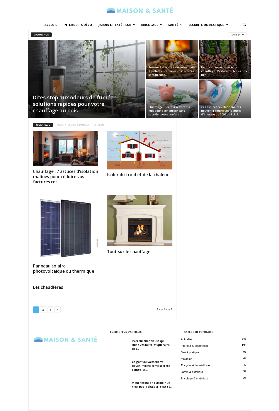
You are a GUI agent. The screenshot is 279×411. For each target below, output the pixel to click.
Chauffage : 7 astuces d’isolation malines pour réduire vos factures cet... (65, 177)
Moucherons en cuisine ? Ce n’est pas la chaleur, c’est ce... (152, 385)
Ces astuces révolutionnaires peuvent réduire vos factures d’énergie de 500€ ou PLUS (221, 111)
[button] (244, 25)
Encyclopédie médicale (195, 365)
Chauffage (41, 35)
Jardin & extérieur (192, 372)
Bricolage (151, 25)
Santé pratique (190, 352)
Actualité (186, 339)
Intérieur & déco (78, 25)
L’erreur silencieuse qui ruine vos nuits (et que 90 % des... (151, 345)
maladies (186, 359)
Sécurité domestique (208, 25)
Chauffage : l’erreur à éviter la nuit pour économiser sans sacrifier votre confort (169, 111)
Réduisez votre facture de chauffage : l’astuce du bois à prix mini (224, 71)
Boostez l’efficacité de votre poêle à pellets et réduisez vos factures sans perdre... (172, 71)
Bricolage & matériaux (78, 125)
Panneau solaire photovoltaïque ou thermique (63, 269)
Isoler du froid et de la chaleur (138, 175)
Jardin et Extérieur (117, 25)
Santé (175, 25)
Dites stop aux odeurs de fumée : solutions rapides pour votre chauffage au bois (74, 104)
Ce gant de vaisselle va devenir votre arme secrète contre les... (151, 366)
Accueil (50, 25)
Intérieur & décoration (194, 346)
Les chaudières (48, 288)
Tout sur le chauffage (128, 252)
